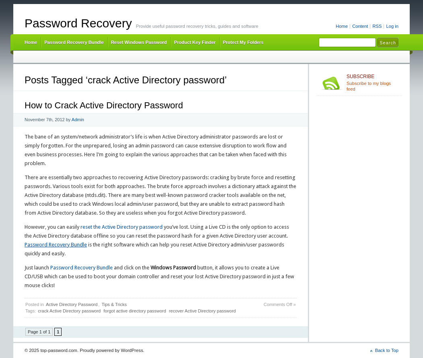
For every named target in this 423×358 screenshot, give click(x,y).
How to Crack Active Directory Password (104, 105)
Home (342, 26)
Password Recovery (78, 23)
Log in (392, 26)
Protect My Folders (243, 42)
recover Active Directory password (202, 310)
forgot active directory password (134, 310)
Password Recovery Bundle (74, 42)
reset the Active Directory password (121, 227)
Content (360, 26)
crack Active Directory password (69, 310)
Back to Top (386, 350)
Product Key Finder (194, 42)
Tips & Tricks (114, 304)
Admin (78, 119)
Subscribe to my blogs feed (372, 82)
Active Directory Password (71, 304)
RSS (377, 26)
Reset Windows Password (139, 42)
